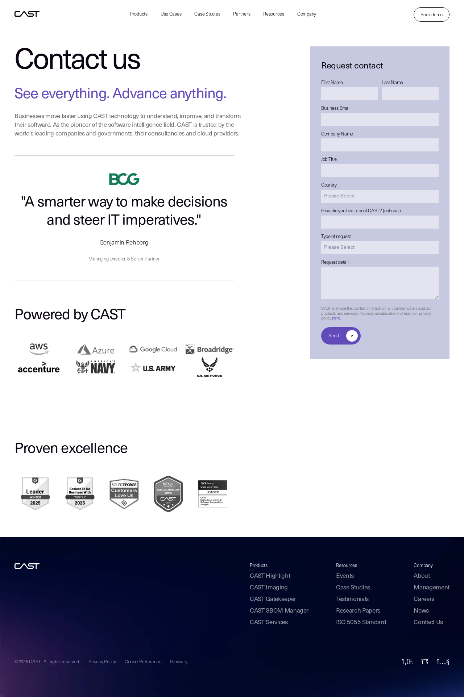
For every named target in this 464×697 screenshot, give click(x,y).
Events (345, 576)
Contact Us (428, 622)
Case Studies (207, 14)
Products (139, 14)
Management (432, 588)
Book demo (431, 15)
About (422, 576)
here (336, 319)
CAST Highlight (270, 576)
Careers (424, 599)
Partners (241, 14)
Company (306, 14)
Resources (273, 14)
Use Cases (171, 14)
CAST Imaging (269, 588)
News (421, 611)
